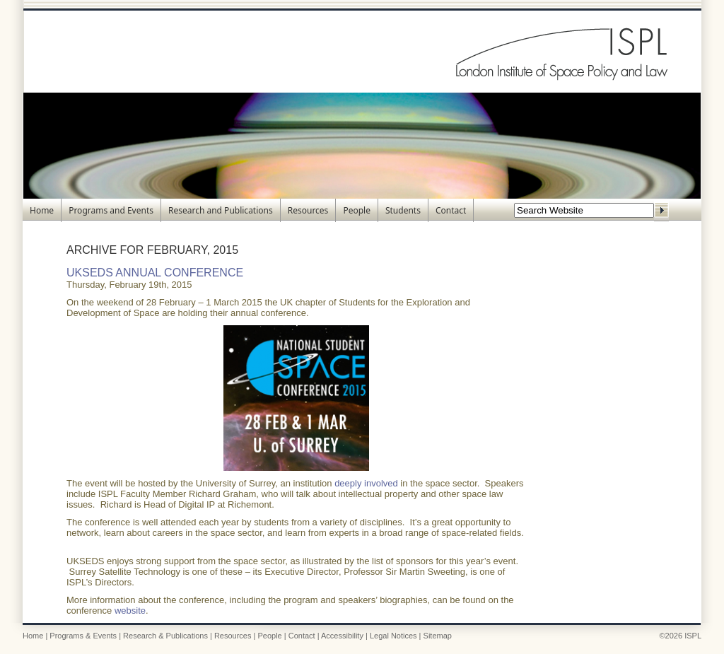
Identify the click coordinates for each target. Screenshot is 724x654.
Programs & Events (83, 635)
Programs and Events (111, 210)
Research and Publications (220, 210)
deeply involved (366, 483)
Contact (451, 210)
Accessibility (342, 635)
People (356, 210)
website (130, 610)
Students (403, 210)
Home (42, 210)
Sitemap (438, 635)
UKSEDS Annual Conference (154, 273)
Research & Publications (165, 635)
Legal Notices (393, 635)
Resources (308, 210)
